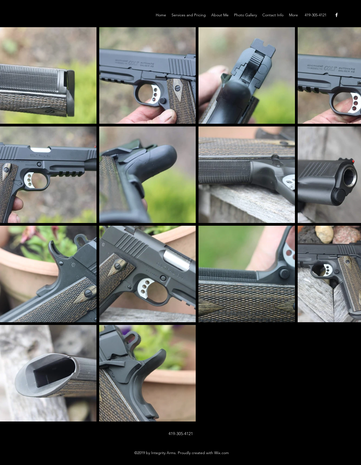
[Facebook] (336, 15)
